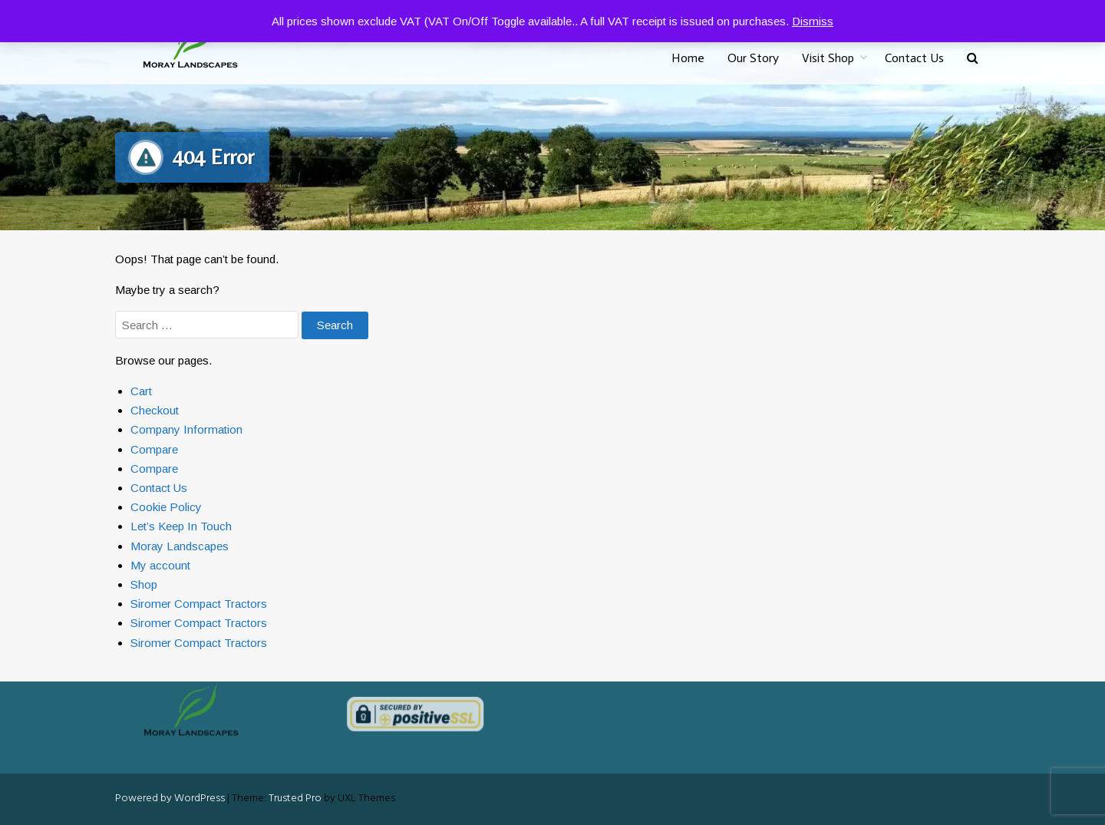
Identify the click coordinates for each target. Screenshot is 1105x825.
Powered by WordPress (170, 798)
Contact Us (914, 58)
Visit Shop (828, 58)
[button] (972, 59)
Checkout (154, 410)
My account (160, 565)
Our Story (753, 58)
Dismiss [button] (812, 21)
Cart (141, 391)
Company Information (186, 429)
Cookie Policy (166, 506)
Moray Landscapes (179, 546)
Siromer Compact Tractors (198, 603)
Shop (143, 584)
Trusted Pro (295, 798)
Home (687, 58)
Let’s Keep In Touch (181, 526)
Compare (154, 449)
